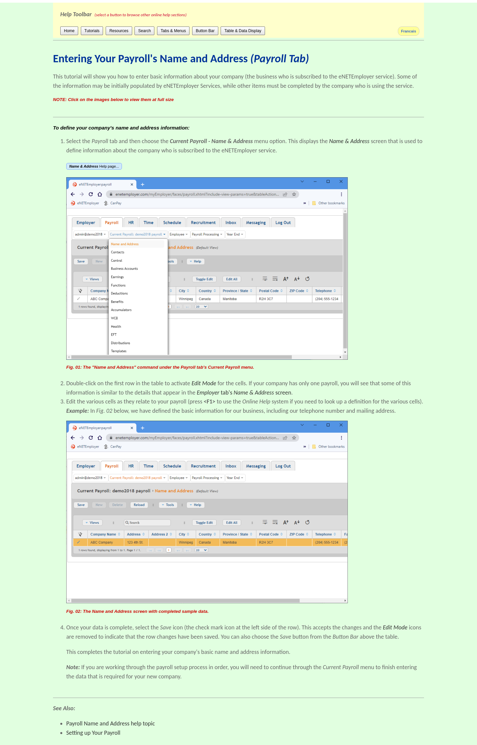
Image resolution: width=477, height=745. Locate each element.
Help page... (94, 166)
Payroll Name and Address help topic (110, 723)
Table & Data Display (242, 30)
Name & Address (349, 141)
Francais (408, 31)
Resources (118, 30)
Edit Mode (395, 627)
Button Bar (205, 30)
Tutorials (92, 30)
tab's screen (244, 392)
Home (69, 30)
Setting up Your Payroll (93, 732)
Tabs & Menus (173, 30)
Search (144, 30)
